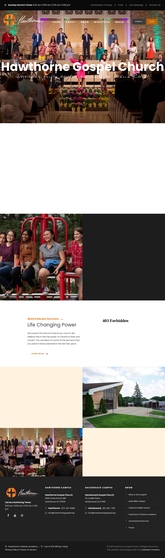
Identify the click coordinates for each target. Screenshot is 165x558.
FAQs (120, 4)
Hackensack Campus (101, 4)
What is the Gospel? (138, 494)
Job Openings (136, 4)
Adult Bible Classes (137, 501)
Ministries (102, 22)
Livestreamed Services (139, 521)
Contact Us (154, 4)
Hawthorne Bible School (139, 508)
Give (152, 21)
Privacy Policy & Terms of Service (20, 549)
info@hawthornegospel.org (61, 512)
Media (119, 22)
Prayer (131, 527)
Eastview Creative (150, 549)
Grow (85, 22)
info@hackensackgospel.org (101, 512)
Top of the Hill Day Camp (54, 546)
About (70, 22)
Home (57, 22)
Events (138, 21)
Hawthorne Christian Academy (142, 514)
